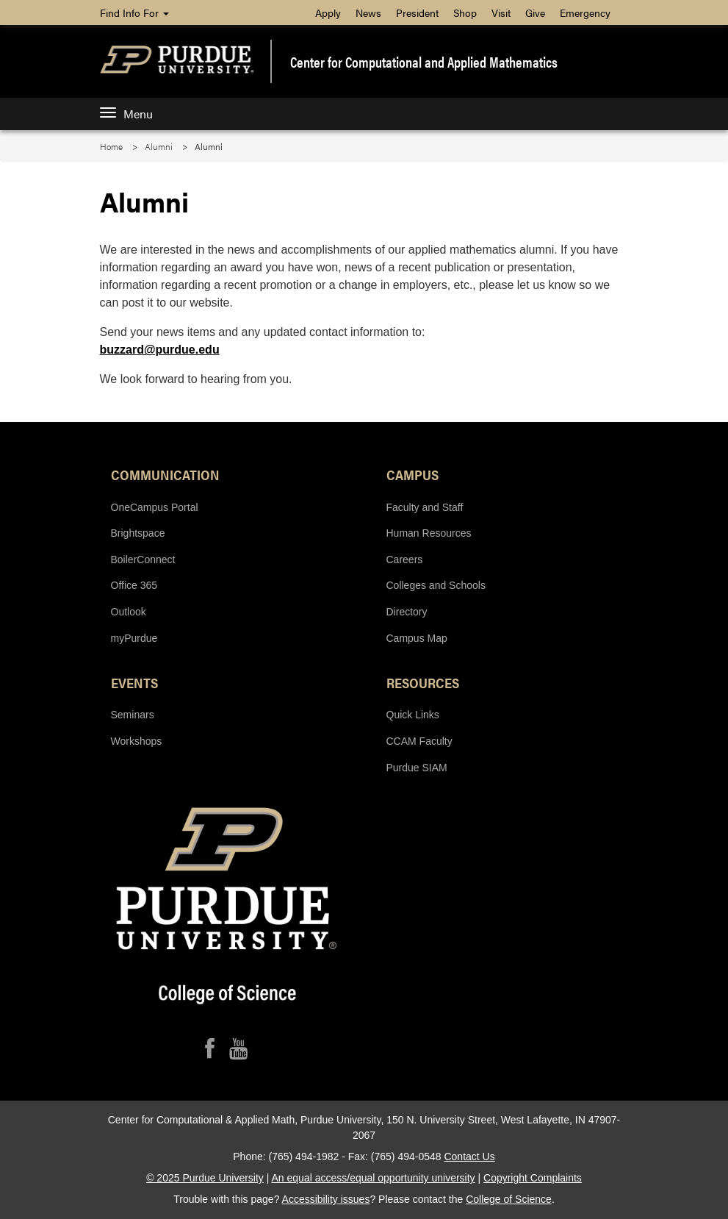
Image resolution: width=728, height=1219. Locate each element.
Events (134, 682)
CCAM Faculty (419, 741)
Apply (328, 12)
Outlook (128, 612)
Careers (404, 559)
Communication (165, 474)
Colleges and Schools (436, 585)
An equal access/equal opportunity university (373, 1178)
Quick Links (412, 715)
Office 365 (134, 585)
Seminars (132, 715)
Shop (465, 12)
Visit (501, 12)
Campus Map (416, 638)
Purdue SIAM (416, 767)
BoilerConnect (143, 559)
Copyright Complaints (532, 1178)
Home (111, 146)
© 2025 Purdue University (205, 1178)
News (368, 12)
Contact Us (469, 1156)
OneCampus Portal (154, 507)
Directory (407, 612)
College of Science (509, 1199)
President (417, 12)
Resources (422, 682)
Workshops (136, 741)
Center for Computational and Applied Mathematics (424, 62)
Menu (126, 113)
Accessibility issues (326, 1199)
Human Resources (429, 533)
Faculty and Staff (425, 507)
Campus (412, 474)
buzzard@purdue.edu (160, 349)
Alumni (159, 146)
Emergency (585, 12)
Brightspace (138, 533)
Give (535, 12)
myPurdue (134, 638)
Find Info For (134, 12)
